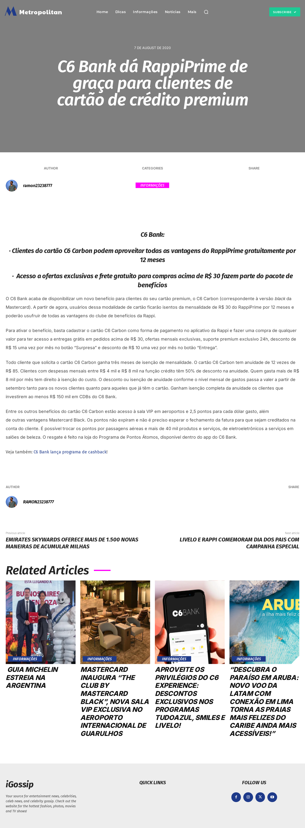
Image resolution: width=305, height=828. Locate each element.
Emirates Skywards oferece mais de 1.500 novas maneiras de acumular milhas (72, 543)
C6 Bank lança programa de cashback (70, 452)
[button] (206, 12)
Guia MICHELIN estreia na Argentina (31, 677)
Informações (152, 185)
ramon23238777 (37, 185)
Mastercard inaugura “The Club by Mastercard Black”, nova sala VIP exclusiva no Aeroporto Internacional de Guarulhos (114, 701)
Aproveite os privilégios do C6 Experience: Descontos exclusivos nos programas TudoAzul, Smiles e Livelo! (190, 697)
